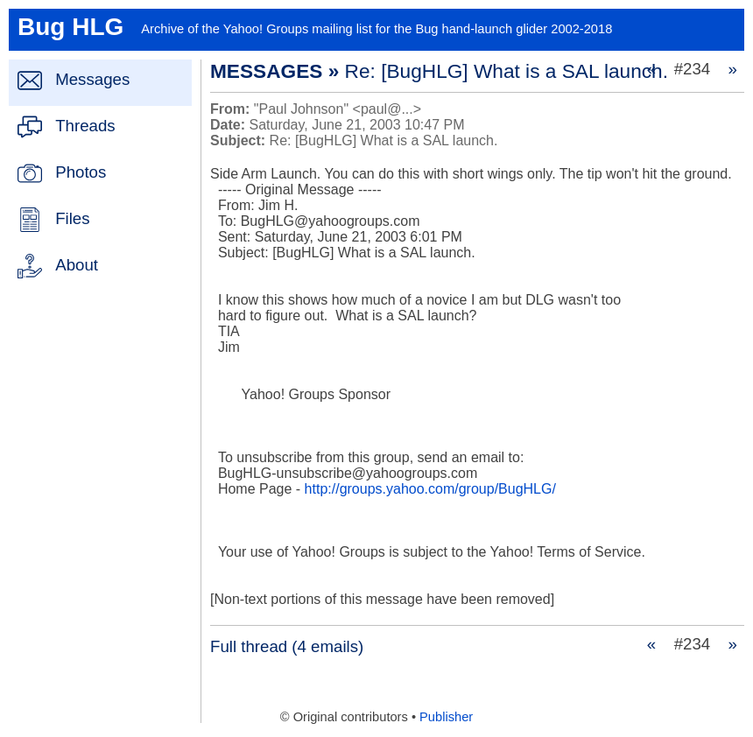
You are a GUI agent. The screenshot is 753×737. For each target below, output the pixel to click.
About (76, 265)
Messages (92, 79)
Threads (85, 125)
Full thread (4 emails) (286, 646)
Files (72, 218)
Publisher (446, 717)
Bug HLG (70, 26)
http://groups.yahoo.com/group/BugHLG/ (430, 488)
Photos (80, 172)
